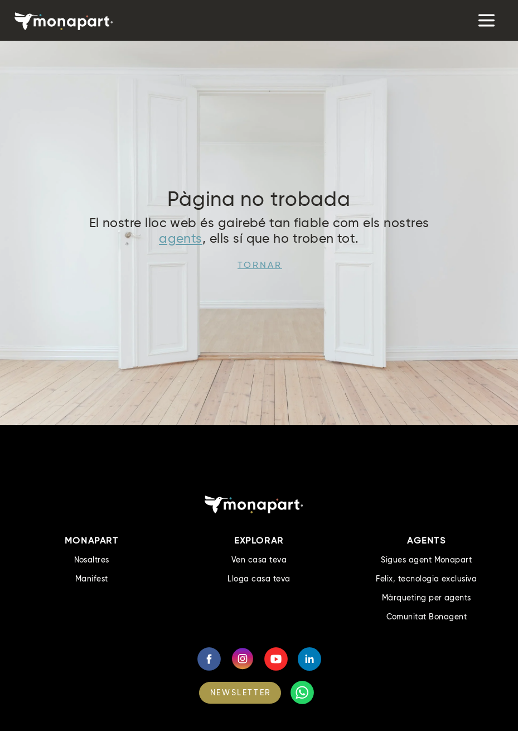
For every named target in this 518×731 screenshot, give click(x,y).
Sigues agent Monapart (426, 560)
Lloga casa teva (258, 579)
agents (180, 238)
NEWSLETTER (241, 692)
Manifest (91, 579)
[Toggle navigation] (485, 20)
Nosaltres (91, 560)
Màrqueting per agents (426, 598)
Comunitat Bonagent (426, 617)
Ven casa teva (259, 560)
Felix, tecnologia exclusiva (426, 579)
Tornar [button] (260, 264)
